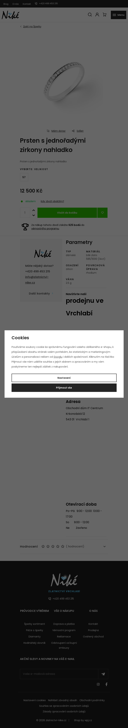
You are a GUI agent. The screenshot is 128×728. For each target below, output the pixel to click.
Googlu (58, 357)
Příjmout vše (64, 387)
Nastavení (64, 378)
